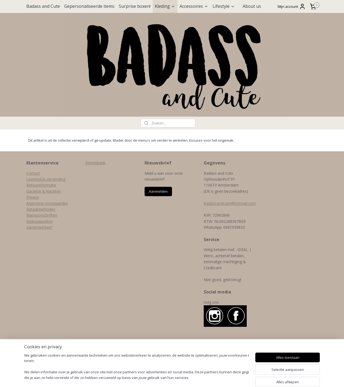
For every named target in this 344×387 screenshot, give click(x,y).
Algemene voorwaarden (47, 203)
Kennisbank (95, 162)
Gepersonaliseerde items (89, 6)
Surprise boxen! (134, 6)
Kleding (165, 6)
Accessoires (194, 6)
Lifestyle (224, 6)
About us (252, 6)
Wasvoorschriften (41, 215)
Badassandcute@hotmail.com (230, 203)
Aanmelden (158, 191)
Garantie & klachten (43, 191)
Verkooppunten (39, 221)
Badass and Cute (43, 6)
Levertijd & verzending (45, 179)
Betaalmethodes (40, 209)
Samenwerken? (39, 227)
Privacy (32, 197)
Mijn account (292, 6)
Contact (33, 173)
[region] (136, 367)
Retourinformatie (41, 185)
